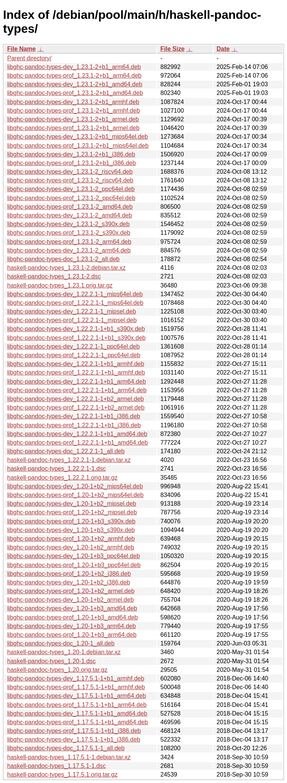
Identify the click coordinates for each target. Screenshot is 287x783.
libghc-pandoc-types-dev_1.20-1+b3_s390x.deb (71, 530)
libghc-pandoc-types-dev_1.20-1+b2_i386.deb (68, 582)
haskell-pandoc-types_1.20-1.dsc (51, 661)
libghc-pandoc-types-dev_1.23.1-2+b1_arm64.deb (74, 67)
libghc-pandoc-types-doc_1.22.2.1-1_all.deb (65, 451)
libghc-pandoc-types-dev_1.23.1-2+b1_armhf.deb (73, 102)
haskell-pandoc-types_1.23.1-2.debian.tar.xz (66, 268)
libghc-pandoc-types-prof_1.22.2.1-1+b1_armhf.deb (76, 372)
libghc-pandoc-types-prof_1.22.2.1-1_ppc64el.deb (73, 355)
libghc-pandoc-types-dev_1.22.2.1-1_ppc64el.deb (73, 346)
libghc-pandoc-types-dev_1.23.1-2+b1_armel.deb (73, 119)
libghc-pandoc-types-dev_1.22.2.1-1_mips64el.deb (75, 294)
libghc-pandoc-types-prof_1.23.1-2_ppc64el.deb (71, 198)
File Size (172, 49)
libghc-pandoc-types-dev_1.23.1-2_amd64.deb (69, 215)
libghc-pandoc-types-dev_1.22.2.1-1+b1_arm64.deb (76, 381)
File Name (21, 49)
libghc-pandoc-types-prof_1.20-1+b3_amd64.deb (72, 617)
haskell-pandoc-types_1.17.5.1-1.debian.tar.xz (68, 757)
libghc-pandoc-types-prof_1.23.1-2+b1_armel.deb (73, 128)
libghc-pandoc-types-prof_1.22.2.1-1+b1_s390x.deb (76, 338)
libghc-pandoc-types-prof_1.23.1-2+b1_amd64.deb (75, 93)
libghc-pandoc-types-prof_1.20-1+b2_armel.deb (71, 591)
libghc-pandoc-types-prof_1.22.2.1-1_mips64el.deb (75, 303)
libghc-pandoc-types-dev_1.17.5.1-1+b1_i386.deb (73, 739)
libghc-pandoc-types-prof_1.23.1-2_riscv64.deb (70, 180)
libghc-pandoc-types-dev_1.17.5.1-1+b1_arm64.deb (76, 696)
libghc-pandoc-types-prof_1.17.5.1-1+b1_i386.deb (74, 731)
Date (223, 49)
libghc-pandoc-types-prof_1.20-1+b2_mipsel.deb (72, 512)
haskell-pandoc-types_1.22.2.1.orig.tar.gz (62, 477)
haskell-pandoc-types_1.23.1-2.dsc (54, 276)
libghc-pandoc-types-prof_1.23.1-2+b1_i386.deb (71, 163)
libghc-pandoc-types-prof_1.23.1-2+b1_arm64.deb (74, 75)
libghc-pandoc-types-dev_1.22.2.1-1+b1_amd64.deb (77, 434)
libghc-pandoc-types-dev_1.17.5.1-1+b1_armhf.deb (75, 678)
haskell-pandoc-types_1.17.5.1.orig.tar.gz (62, 774)
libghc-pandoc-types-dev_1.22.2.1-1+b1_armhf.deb (75, 364)
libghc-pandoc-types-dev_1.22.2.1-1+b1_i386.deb (73, 416)
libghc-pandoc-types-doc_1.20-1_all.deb (61, 643)
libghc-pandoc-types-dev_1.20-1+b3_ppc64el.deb (73, 556)
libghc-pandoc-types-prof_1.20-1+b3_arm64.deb (72, 635)
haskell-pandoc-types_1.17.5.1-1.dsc (56, 766)
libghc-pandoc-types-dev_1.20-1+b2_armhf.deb (70, 547)
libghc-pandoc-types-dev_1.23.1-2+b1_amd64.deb (74, 84)
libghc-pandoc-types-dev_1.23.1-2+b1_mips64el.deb (77, 136)
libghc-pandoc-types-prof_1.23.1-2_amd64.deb (70, 206)
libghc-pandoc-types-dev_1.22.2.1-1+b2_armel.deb (75, 399)
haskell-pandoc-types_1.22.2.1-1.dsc (56, 468)
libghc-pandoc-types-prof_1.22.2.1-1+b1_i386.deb (74, 425)
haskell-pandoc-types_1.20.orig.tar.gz (57, 670)
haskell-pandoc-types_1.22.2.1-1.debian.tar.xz (68, 460)
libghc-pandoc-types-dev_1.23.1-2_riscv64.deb (70, 171)
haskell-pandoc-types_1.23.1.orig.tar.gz (59, 285)
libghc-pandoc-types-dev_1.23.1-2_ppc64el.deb (71, 189)
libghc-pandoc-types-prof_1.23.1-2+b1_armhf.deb (73, 110)
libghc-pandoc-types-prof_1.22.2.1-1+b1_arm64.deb (77, 390)
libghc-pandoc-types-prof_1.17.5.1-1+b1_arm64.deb (77, 705)
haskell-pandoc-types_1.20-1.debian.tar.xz (64, 652)
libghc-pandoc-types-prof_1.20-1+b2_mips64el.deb (75, 495)
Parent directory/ (29, 58)
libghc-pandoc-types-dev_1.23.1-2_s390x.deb (68, 224)
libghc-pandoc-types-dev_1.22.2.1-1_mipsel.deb (71, 311)
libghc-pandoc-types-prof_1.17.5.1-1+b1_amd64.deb (77, 722)
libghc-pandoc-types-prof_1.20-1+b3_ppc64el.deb (74, 565)
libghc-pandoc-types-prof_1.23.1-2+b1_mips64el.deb (78, 145)
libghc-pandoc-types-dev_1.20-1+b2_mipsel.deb (71, 503)
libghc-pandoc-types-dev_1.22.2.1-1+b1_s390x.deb (76, 329)
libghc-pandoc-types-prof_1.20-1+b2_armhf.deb (71, 538)
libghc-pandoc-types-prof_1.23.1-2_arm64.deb (69, 242)
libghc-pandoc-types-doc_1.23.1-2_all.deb (63, 259)
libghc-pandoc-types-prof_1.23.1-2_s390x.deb (68, 232)
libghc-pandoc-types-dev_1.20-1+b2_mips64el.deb (75, 486)
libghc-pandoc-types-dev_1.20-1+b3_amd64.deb (72, 608)
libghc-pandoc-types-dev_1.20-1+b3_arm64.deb (71, 626)
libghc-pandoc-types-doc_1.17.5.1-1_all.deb (65, 748)
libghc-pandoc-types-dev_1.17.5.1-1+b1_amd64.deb (77, 713)
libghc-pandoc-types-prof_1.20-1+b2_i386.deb (69, 573)
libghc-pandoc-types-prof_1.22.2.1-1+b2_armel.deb (75, 407)
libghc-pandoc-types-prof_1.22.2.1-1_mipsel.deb (72, 320)
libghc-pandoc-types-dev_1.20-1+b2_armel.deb (70, 599)
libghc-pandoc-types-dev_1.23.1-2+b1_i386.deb (71, 154)
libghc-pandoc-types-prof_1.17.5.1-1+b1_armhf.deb (76, 687)
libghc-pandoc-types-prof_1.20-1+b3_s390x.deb (71, 521)
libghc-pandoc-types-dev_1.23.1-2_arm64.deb (68, 250)
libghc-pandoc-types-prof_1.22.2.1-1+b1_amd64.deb (77, 442)
